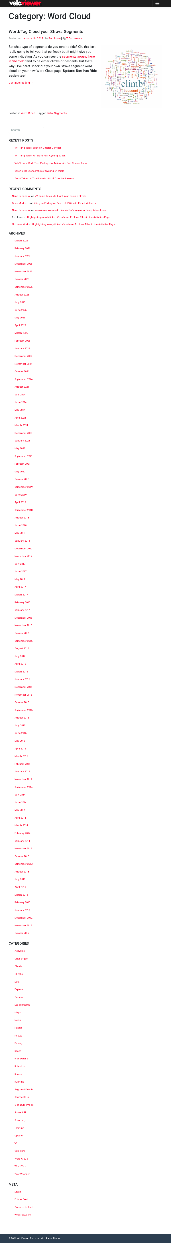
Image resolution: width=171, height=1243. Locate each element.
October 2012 (21, 933)
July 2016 (19, 656)
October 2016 (21, 633)
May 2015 (19, 740)
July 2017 (19, 564)
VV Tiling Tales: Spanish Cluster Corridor (38, 147)
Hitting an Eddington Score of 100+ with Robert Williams (64, 203)
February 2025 (22, 340)
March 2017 (21, 594)
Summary (20, 1120)
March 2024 (21, 425)
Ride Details (21, 1058)
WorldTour (20, 1166)
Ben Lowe (55, 38)
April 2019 (20, 502)
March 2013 (21, 894)
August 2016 (21, 648)
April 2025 (20, 325)
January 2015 (22, 771)
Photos (18, 1035)
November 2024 (23, 363)
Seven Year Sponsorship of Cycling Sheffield (39, 171)
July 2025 (19, 302)
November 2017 (23, 556)
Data (50, 113)
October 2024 (21, 371)
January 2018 (22, 540)
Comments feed (23, 1207)
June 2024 (20, 402)
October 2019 (21, 479)
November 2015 (23, 694)
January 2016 (22, 679)
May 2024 (19, 410)
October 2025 (21, 279)
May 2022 (19, 448)
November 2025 (23, 271)
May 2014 (19, 810)
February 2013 (22, 902)
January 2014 (22, 841)
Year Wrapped (22, 1174)
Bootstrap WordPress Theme (45, 1238)
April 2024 (20, 417)
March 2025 (21, 333)
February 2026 (22, 248)
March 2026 (21, 240)
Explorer (19, 989)
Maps (17, 1012)
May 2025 (19, 317)
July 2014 (19, 794)
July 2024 (19, 394)
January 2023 (22, 440)
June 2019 (20, 494)
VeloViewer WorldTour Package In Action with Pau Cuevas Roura (51, 163)
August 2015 (21, 717)
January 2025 (22, 348)
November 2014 (23, 779)
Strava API (20, 1112)
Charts (18, 966)
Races (17, 1051)
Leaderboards (22, 1004)
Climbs (18, 974)
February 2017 (22, 602)
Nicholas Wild (20, 224)
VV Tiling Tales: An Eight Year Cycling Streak (39, 155)
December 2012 (23, 917)
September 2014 (23, 787)
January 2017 (22, 610)
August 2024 (21, 386)
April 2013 (20, 887)
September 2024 (23, 379)
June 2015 (20, 733)
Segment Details (23, 1089)
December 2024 (23, 356)
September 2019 (23, 487)
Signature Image (23, 1104)
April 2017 (20, 586)
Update (18, 1135)
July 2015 (19, 725)
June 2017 (20, 571)
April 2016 (20, 663)
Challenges (21, 958)
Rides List (19, 1066)
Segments (60, 113)
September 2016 (23, 641)
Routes (18, 1074)
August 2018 (21, 517)
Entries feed (21, 1199)
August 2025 (21, 294)
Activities (19, 950)
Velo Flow (19, 1151)
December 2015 (23, 687)
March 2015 (21, 756)
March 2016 (21, 671)
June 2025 (20, 310)
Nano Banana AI (21, 196)
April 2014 (20, 817)
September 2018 (23, 510)
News (17, 1020)
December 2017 (23, 548)
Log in (18, 1191)
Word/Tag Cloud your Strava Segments (46, 31)
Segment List (21, 1097)
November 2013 (23, 848)
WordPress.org (22, 1215)
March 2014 (21, 825)
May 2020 (19, 471)
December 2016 (23, 617)
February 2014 (22, 833)
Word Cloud (28, 113)
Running (19, 1081)
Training (19, 1128)
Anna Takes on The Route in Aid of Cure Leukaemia (44, 178)
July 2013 (19, 879)
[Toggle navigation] (157, 3)
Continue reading (21, 82)
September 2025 (23, 286)
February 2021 (22, 463)
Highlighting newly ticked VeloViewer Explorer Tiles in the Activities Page (68, 217)
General (18, 997)
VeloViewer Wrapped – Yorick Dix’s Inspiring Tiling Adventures (70, 210)
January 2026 (22, 256)
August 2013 (21, 871)
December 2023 (23, 433)
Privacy (18, 1043)
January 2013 (22, 910)
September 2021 (23, 456)
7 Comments (74, 38)
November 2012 (23, 925)
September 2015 (23, 710)
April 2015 (20, 748)
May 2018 (19, 533)
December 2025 (23, 263)
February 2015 (22, 764)
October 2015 (21, 702)
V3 (15, 1143)
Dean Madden (20, 203)
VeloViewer (22, 1238)
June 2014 (20, 802)
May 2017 (19, 579)
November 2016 (23, 625)
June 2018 (20, 525)
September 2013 (23, 863)
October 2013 (21, 856)
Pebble (18, 1027)
